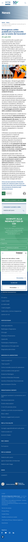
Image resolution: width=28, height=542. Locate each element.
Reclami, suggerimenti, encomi (10, 417)
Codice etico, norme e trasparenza (11, 311)
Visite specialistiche (7, 325)
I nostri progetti (5, 307)
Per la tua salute (7, 423)
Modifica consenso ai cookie (9, 517)
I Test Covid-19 (5, 364)
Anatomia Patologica (7, 374)
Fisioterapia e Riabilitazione (9, 342)
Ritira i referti (5, 414)
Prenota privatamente (7, 400)
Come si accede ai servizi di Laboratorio (12, 367)
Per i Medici (5, 441)
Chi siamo (4, 297)
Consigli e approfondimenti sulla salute (12, 428)
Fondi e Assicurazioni (7, 403)
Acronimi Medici (6, 435)
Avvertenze (5, 523)
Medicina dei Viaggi (7, 464)
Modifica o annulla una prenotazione (12, 410)
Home (3, 22)
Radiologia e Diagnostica (8, 329)
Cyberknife (4, 339)
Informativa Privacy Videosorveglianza (12, 520)
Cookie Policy (5, 514)
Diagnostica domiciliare (8, 349)
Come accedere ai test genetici (10, 370)
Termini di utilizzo (6, 508)
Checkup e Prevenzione (8, 336)
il (24, 81)
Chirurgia (4, 332)
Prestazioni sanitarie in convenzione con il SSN (13, 396)
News (7, 22)
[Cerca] (25, 3)
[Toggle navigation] (2, 3)
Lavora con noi (5, 314)
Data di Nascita (4, 249)
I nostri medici (5, 301)
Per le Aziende (6, 452)
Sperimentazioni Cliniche (8, 384)
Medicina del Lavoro (7, 457)
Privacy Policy (5, 511)
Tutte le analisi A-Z (6, 360)
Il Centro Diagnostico (8, 292)
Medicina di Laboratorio (9, 355)
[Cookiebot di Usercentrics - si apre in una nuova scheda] (16, 253)
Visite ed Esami (6, 320)
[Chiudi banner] (25, 253)
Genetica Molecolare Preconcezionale (12, 381)
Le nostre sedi (5, 304)
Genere (2, 247)
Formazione (4, 446)
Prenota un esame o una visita (14, 200)
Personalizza (20, 278)
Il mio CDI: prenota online (8, 407)
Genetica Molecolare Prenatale (10, 377)
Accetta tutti (14, 282)
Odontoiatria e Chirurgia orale (10, 346)
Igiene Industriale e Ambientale (10, 460)
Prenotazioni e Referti (8, 390)
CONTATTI (4, 475)
